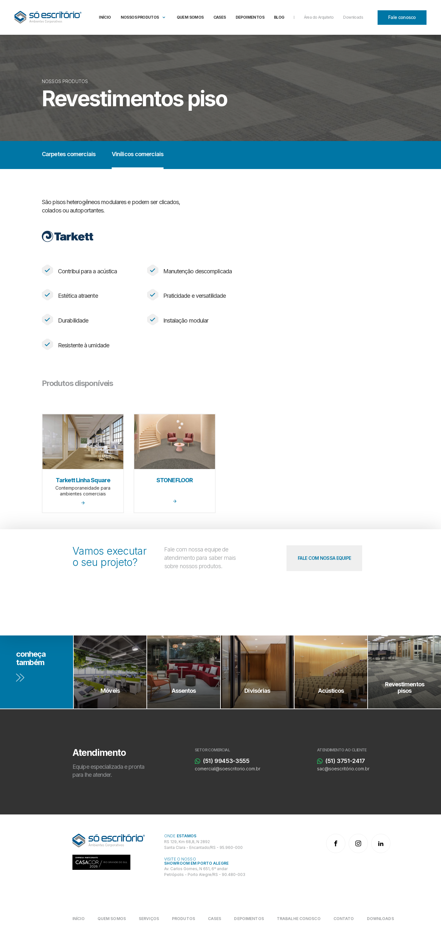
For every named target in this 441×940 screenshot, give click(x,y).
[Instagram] (358, 843)
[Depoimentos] (249, 918)
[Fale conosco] (402, 17)
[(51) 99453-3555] (236, 761)
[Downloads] (380, 918)
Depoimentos (250, 17)
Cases (219, 17)
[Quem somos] (111, 918)
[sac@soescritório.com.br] (358, 768)
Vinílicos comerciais (138, 154)
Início (105, 17)
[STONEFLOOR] (175, 463)
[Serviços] (148, 918)
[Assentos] (183, 672)
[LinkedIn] (380, 843)
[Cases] (215, 918)
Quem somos (190, 17)
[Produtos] (183, 918)
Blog (279, 17)
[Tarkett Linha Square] (83, 463)
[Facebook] (335, 843)
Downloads (353, 17)
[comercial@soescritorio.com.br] (236, 768)
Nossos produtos (140, 17)
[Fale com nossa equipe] (324, 558)
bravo (433, 932)
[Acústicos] (331, 672)
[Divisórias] (257, 672)
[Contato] (344, 918)
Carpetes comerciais (69, 154)
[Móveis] (110, 672)
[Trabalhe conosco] (298, 918)
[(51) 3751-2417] (358, 761)
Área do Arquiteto (319, 17)
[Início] (81, 918)
